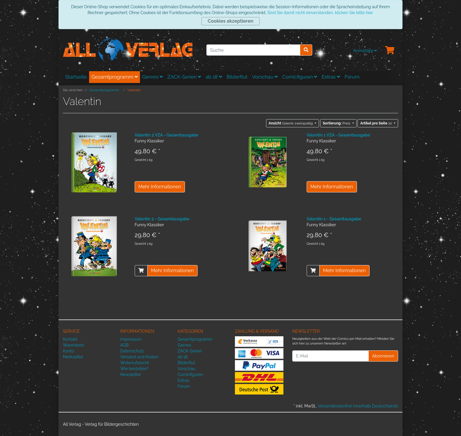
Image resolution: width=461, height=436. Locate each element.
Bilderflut (237, 77)
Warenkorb (73, 345)
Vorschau (265, 77)
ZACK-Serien (184, 77)
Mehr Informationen (159, 186)
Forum (352, 77)
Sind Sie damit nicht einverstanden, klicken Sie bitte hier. (320, 12)
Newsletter (130, 374)
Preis (337, 123)
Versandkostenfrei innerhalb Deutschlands (358, 406)
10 (376, 123)
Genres (152, 77)
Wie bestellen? (134, 368)
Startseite (76, 77)
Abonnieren (383, 356)
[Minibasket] (390, 50)
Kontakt (70, 339)
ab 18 (214, 77)
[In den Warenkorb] (141, 270)
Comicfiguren (299, 77)
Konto (68, 351)
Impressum (131, 339)
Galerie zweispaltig (291, 123)
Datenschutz (132, 351)
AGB (124, 345)
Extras (331, 77)
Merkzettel (73, 357)
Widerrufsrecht (134, 362)
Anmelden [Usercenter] (365, 50)
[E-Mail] (330, 356)
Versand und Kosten (139, 357)
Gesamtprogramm (114, 77)
